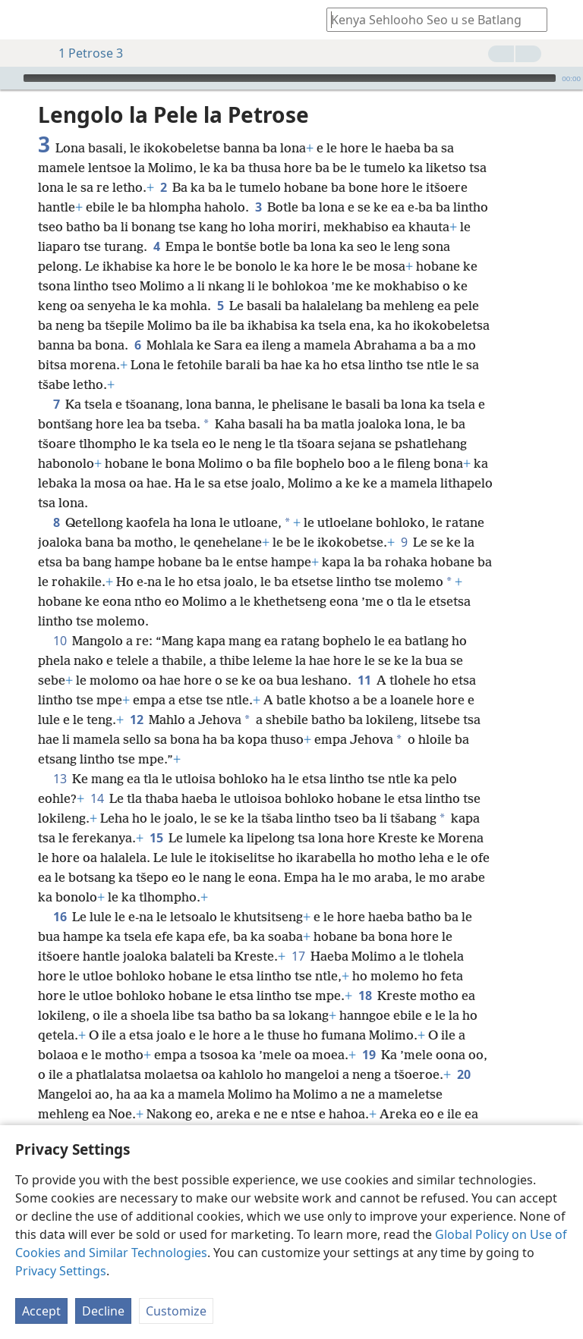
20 (463, 1074)
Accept (41, 1311)
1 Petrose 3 (83, 53)
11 (364, 680)
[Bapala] (10, 78)
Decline (103, 1311)
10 (59, 640)
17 (297, 956)
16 (59, 916)
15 (156, 837)
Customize (176, 1311)
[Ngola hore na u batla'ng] (429, 19)
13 (59, 778)
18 (364, 995)
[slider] (290, 78)
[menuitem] (23, 19)
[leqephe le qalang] (23, 19)
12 (136, 719)
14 (96, 798)
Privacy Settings (60, 1270)
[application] (291, 78)
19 (368, 1054)
